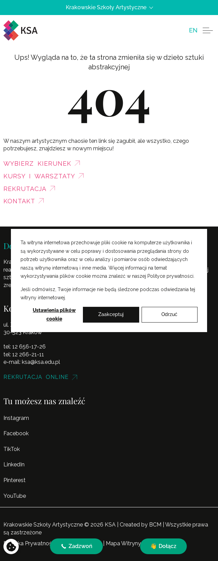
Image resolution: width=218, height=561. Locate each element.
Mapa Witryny (123, 543)
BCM (155, 524)
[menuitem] (193, 30)
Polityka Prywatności (29, 543)
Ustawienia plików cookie (54, 314)
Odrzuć (169, 314)
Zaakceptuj (110, 314)
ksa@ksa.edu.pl (41, 362)
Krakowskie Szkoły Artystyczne (109, 7)
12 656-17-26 (29, 346)
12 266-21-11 (28, 354)
